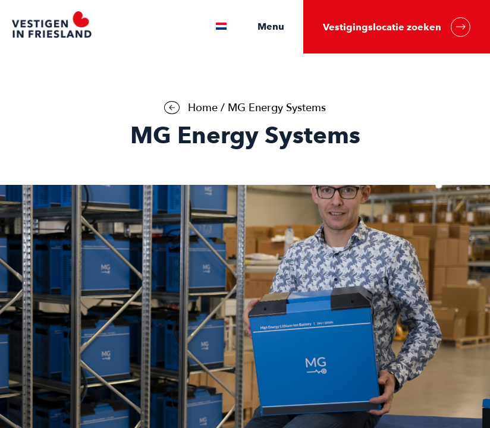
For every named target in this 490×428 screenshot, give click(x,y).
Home (203, 107)
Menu (270, 26)
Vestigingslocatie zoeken (396, 27)
